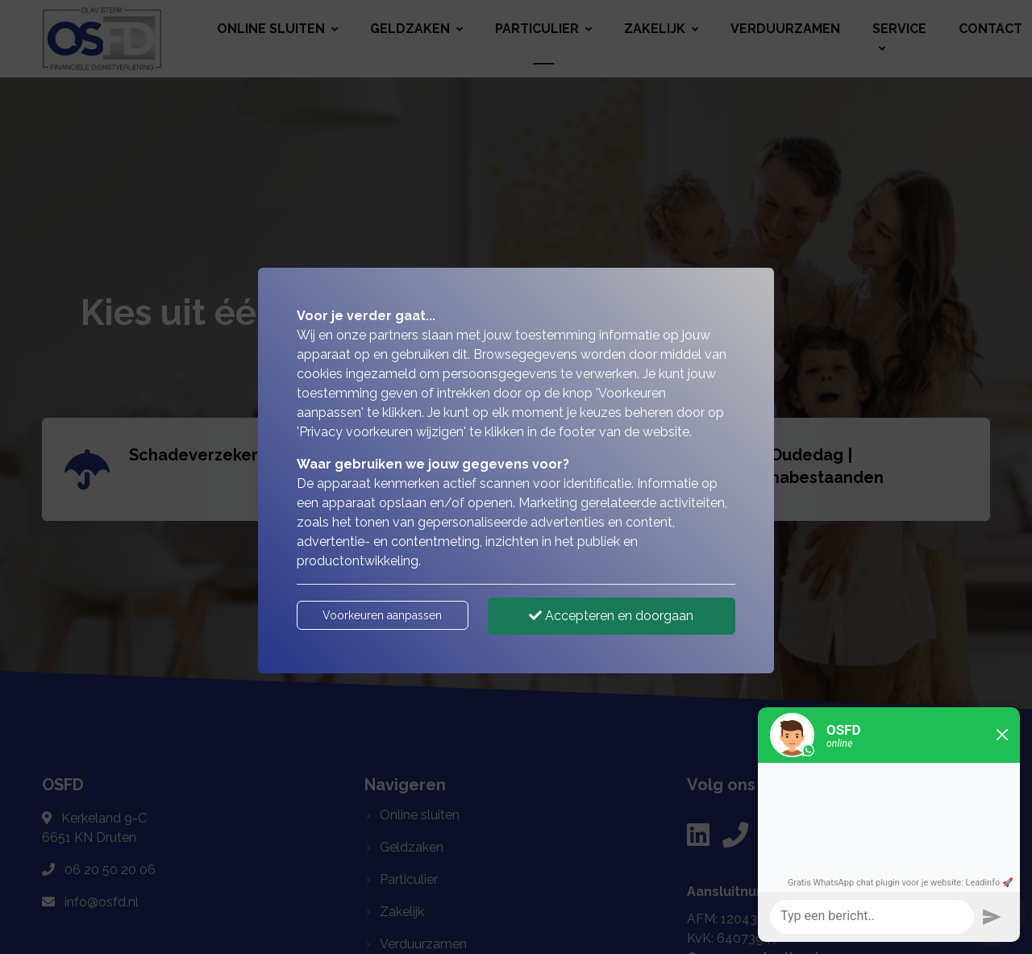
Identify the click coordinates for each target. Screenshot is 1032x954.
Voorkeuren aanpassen (382, 615)
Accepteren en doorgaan (611, 615)
